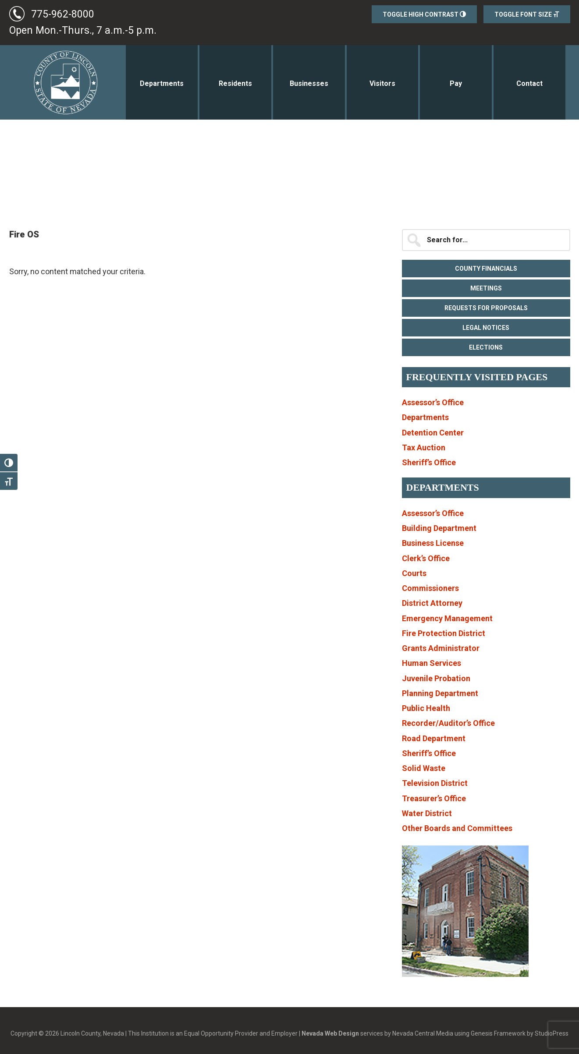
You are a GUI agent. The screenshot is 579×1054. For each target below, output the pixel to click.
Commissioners (430, 588)
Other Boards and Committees (457, 828)
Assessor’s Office (433, 402)
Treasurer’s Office (434, 798)
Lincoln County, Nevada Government (58, 82)
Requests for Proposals (486, 307)
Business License (433, 543)
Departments (425, 417)
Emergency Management (447, 618)
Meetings (486, 288)
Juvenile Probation (436, 678)
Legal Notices (485, 327)
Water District (427, 813)
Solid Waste (423, 768)
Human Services (431, 663)
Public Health (426, 708)
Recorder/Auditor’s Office (448, 723)
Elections (486, 347)
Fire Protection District (443, 633)
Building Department (439, 528)
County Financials (486, 268)
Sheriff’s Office (429, 462)
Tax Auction (423, 447)
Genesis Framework (498, 1033)
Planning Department (440, 693)
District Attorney (432, 603)
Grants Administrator (441, 648)
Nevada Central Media (422, 1033)
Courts (414, 573)
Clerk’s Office (426, 558)
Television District (435, 783)
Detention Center (433, 432)
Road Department (433, 738)
